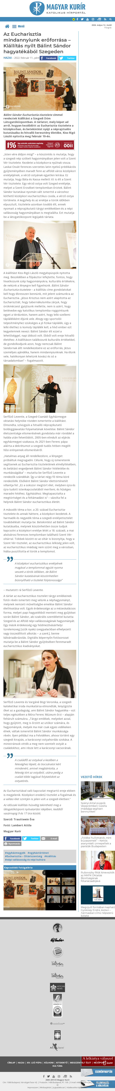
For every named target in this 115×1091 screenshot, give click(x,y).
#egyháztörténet (38, 852)
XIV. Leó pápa (34, 1062)
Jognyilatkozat (59, 1087)
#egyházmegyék (15, 852)
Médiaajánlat (45, 1087)
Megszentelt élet (80, 1062)
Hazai (7, 57)
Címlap (11, 1062)
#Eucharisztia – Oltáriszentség (23, 856)
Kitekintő (62, 1062)
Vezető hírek (91, 777)
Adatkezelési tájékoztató (77, 1087)
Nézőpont (100, 1062)
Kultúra (57, 1065)
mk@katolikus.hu (84, 1082)
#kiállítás (50, 856)
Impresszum (33, 1087)
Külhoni (49, 1062)
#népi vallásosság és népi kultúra (25, 859)
